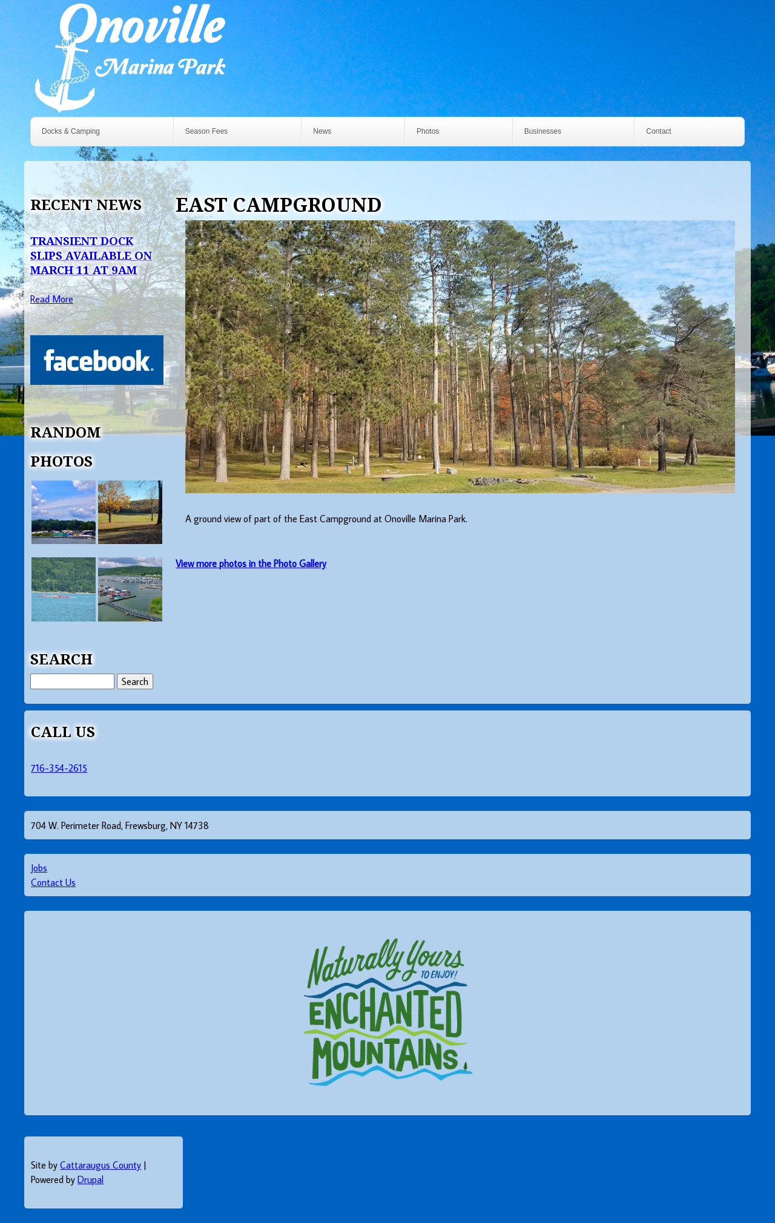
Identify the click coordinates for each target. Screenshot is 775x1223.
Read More (51, 299)
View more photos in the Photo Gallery (251, 563)
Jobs (39, 868)
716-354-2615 (59, 768)
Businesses (542, 131)
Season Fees (206, 131)
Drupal (91, 1179)
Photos (428, 131)
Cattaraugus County (100, 1165)
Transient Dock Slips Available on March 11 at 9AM (91, 255)
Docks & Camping (71, 131)
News (322, 131)
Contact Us (53, 882)
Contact (658, 131)
